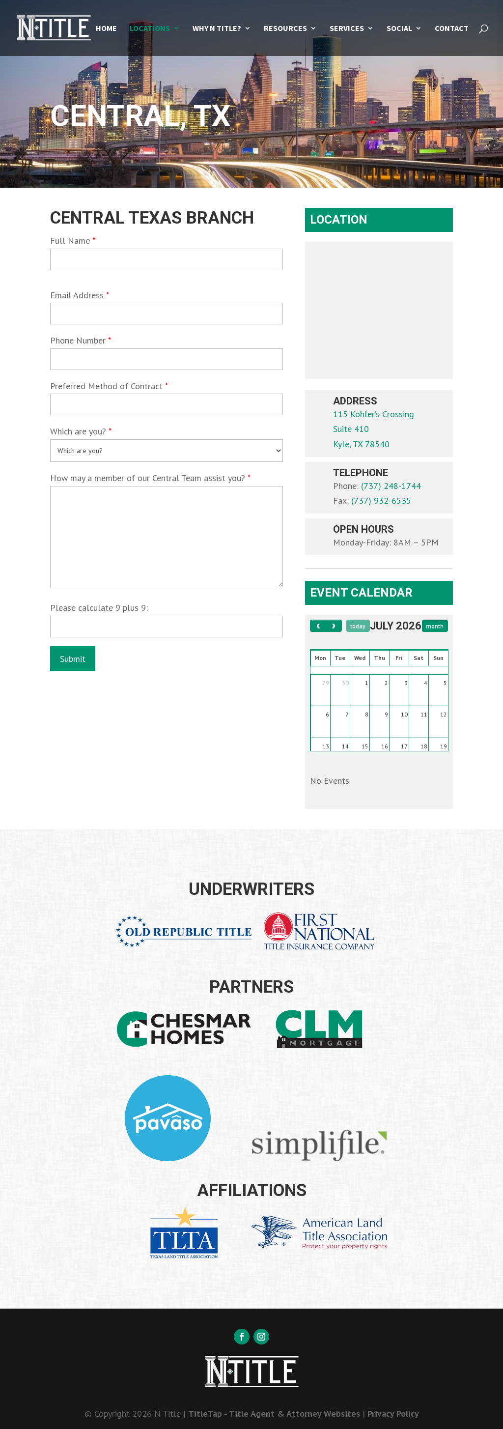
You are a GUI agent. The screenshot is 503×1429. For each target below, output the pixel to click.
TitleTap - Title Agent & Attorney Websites (274, 1413)
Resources (285, 29)
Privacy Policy (393, 1413)
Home (106, 29)
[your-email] (166, 313)
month (435, 625)
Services (347, 29)
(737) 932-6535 (381, 500)
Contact (452, 29)
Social (399, 29)
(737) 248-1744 (391, 485)
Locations (150, 29)
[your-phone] (166, 359)
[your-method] (166, 404)
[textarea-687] (166, 536)
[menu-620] (166, 450)
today (357, 625)
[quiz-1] (166, 626)
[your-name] (166, 259)
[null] (72, 658)
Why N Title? (217, 29)
